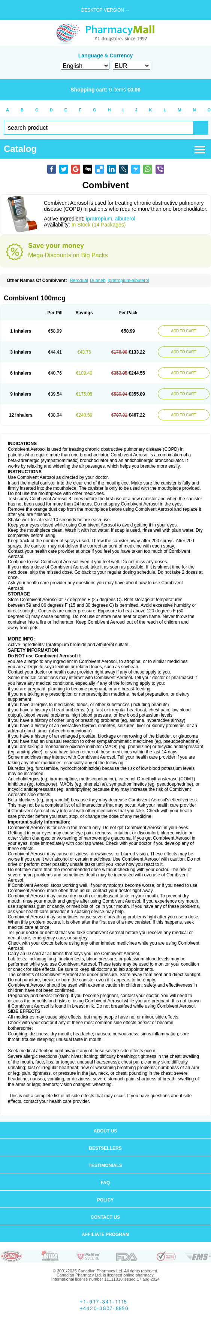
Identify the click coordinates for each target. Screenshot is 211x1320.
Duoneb (98, 280)
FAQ (105, 1182)
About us (105, 1131)
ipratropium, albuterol (110, 219)
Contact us (105, 1217)
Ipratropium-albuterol (128, 280)
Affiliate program (105, 1234)
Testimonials (105, 1165)
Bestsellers (105, 1148)
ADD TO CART (183, 331)
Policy (105, 1200)
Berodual (79, 280)
